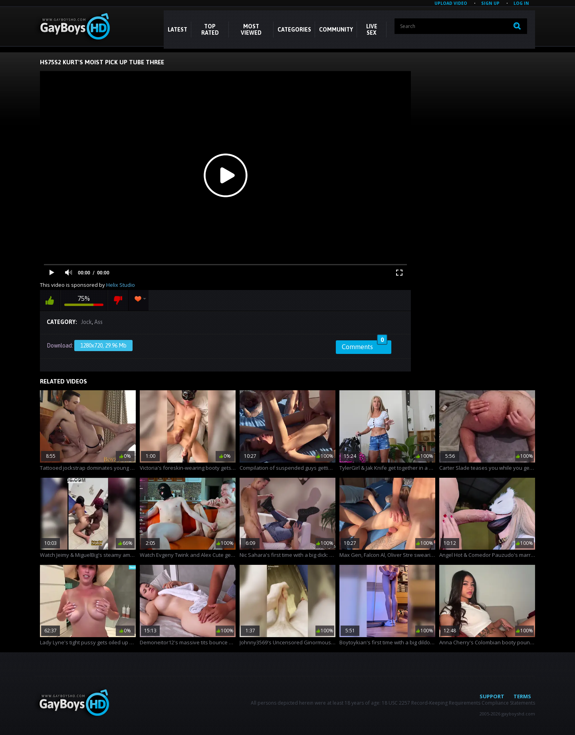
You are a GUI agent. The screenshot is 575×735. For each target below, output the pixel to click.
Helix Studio (120, 284)
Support (492, 696)
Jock (86, 322)
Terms (522, 696)
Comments (364, 345)
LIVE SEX (371, 29)
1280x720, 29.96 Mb (103, 345)
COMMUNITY (336, 29)
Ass (98, 322)
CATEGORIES (294, 29)
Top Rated (210, 29)
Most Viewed (251, 29)
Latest (177, 29)
